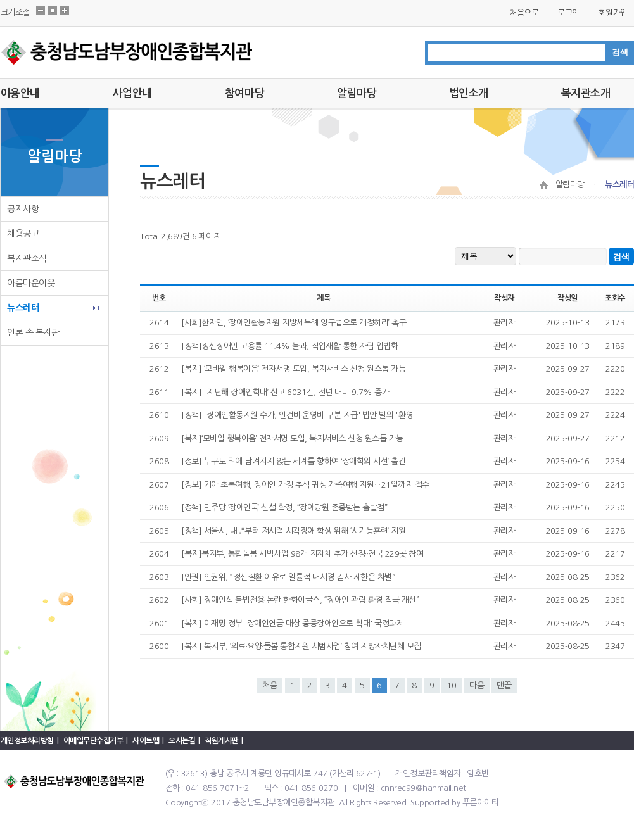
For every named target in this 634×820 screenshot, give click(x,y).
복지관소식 (27, 258)
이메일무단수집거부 (93, 741)
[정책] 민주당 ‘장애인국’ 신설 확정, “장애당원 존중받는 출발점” (284, 507)
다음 (477, 685)
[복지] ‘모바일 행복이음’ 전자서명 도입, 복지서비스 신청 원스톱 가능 (293, 369)
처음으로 (523, 13)
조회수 (615, 298)
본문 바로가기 (0, 0)
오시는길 (181, 741)
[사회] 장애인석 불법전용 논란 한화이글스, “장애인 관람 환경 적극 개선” (300, 600)
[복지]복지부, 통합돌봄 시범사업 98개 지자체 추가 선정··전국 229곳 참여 (302, 554)
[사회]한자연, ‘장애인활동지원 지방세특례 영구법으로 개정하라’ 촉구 (293, 323)
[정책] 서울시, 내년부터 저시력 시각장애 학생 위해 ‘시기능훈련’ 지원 (293, 531)
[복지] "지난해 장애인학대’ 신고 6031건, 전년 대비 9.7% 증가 (285, 392)
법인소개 (468, 93)
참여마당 (244, 93)
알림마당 (356, 93)
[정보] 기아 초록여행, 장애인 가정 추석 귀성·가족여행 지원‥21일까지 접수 (305, 485)
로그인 (568, 13)
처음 (269, 685)
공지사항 (23, 209)
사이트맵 (145, 741)
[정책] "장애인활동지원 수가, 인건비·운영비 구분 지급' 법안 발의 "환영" (298, 415)
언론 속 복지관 (33, 332)
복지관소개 (586, 93)
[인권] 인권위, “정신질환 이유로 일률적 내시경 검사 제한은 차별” (288, 577)
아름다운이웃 (30, 283)
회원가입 (613, 13)
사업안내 (132, 93)
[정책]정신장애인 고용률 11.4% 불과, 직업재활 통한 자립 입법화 (289, 346)
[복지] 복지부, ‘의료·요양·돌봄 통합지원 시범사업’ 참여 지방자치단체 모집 (301, 646)
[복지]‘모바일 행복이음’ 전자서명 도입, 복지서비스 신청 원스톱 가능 (292, 438)
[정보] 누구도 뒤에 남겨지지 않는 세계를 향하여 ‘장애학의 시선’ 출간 (293, 461)
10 (452, 685)
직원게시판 (221, 741)
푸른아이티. (481, 802)
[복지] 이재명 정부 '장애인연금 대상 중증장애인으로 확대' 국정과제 (292, 623)
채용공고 (23, 233)
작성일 (567, 298)
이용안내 (20, 93)
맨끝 (504, 685)
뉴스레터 (23, 307)
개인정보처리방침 (27, 741)
